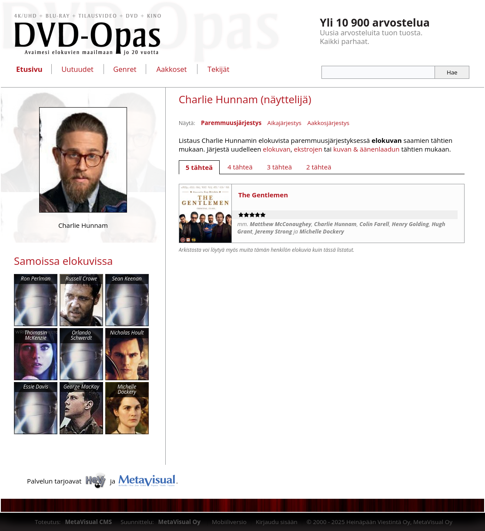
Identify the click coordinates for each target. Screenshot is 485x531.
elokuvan (276, 149)
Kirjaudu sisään (277, 522)
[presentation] (199, 167)
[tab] (199, 167)
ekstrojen (308, 149)
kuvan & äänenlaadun (366, 149)
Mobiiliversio (229, 522)
